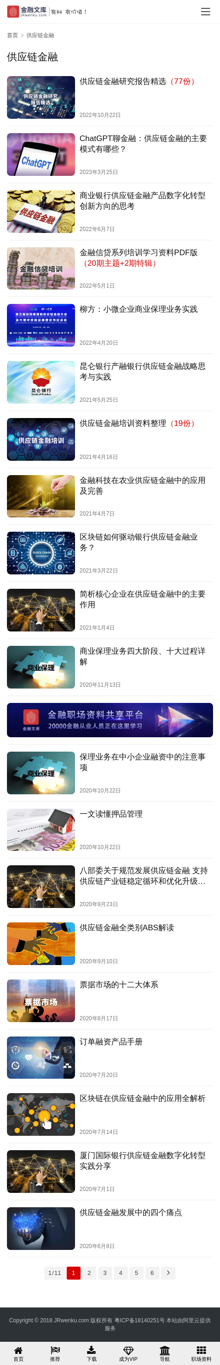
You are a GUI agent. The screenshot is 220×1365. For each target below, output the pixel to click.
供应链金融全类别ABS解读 (127, 927)
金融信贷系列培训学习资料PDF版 (139, 258)
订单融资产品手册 (111, 1041)
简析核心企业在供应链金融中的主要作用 (143, 599)
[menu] (205, 11)
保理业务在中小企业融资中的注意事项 (143, 762)
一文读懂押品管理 (111, 814)
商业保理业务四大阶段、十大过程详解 (143, 656)
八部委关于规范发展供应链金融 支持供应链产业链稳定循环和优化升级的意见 (144, 876)
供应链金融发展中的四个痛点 (131, 1212)
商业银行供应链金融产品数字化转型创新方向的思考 (143, 201)
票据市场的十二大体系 (119, 984)
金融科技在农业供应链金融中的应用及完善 (143, 486)
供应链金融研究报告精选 (139, 81)
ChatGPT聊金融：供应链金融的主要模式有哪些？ (143, 144)
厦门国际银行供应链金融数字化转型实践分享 (143, 1161)
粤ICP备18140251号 (139, 1320)
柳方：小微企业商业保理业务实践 (139, 309)
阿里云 (191, 1320)
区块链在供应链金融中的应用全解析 (143, 1098)
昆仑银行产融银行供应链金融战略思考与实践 (143, 371)
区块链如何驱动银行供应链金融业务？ (139, 542)
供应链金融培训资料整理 (139, 423)
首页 (12, 35)
